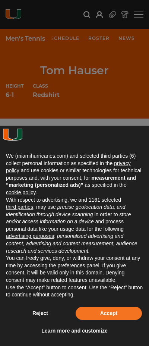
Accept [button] (109, 313)
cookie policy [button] (20, 192)
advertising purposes (30, 236)
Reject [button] (40, 313)
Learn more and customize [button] (74, 331)
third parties (19, 207)
